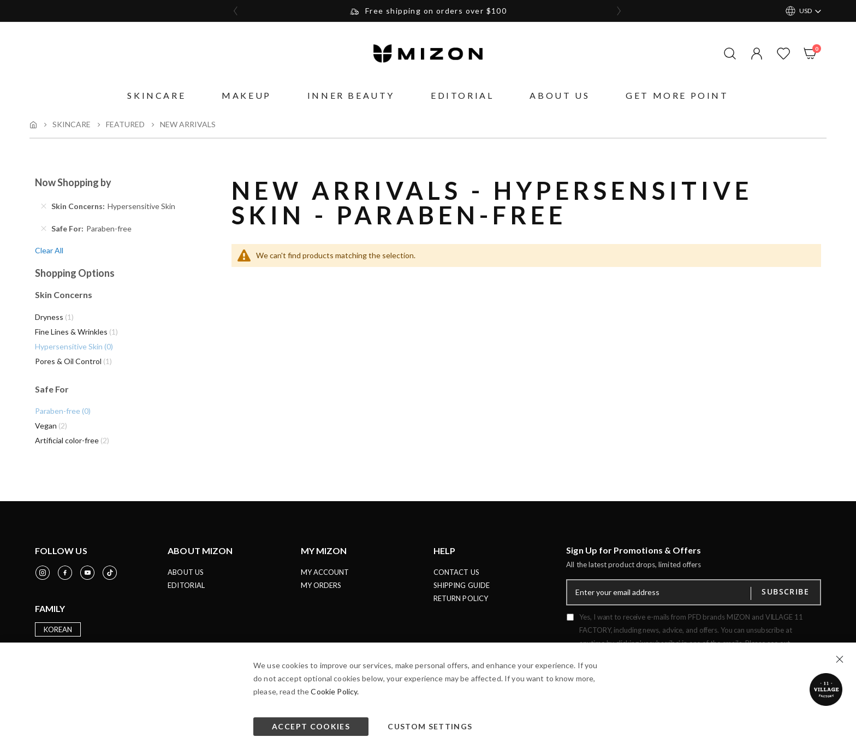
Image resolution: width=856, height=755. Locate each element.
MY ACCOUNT (325, 577)
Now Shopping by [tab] (73, 183)
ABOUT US (186, 577)
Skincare (71, 124)
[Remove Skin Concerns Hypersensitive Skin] (43, 207)
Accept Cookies (311, 726)
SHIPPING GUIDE (461, 590)
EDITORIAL (186, 590)
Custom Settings (430, 726)
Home (33, 124)
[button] (754, 53)
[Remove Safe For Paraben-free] (43, 230)
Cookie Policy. (335, 691)
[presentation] (236, 11)
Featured (125, 124)
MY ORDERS (321, 590)
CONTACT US (456, 577)
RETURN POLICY (460, 603)
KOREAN (58, 634)
